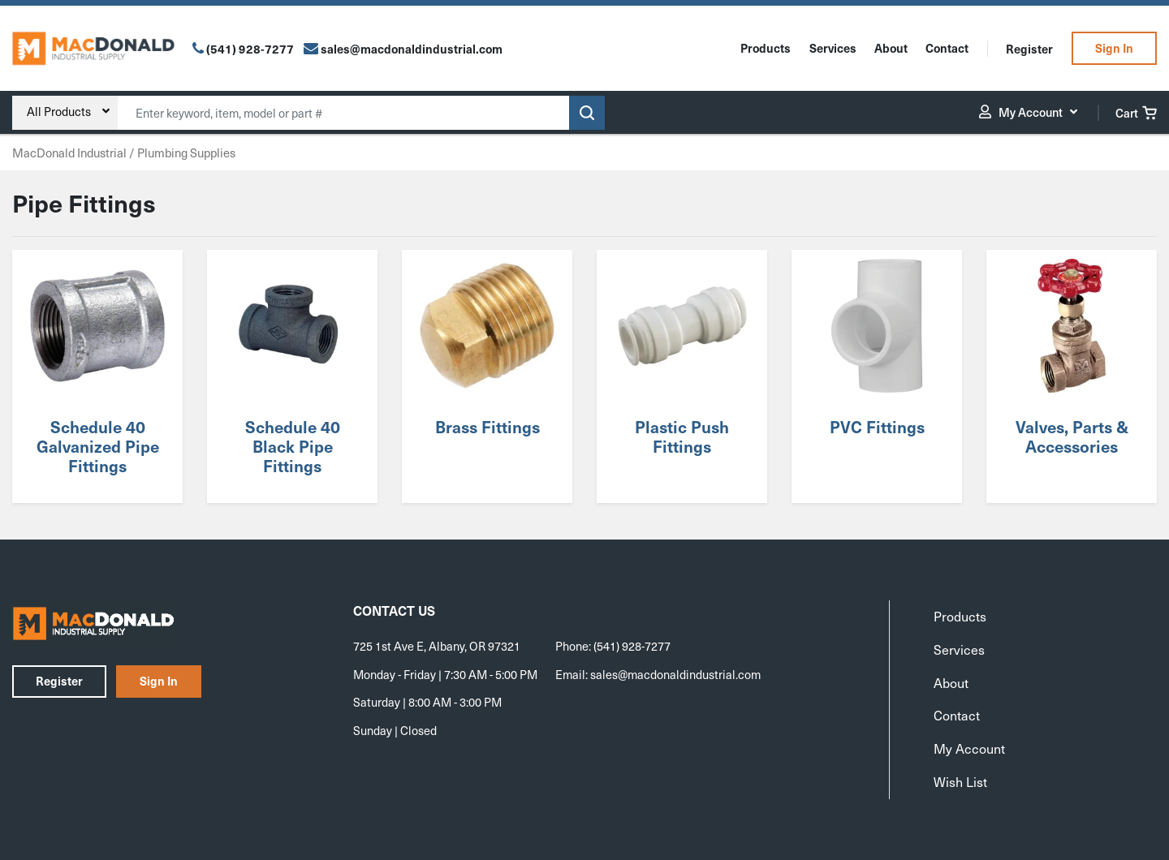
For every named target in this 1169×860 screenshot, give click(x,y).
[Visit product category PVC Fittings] (876, 376)
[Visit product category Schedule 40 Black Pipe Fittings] (292, 376)
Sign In (1114, 48)
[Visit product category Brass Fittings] (487, 376)
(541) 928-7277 (250, 49)
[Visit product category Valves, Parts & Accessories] (1071, 376)
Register (1029, 49)
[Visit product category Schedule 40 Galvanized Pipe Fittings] (97, 376)
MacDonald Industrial (69, 152)
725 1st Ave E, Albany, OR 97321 (436, 646)
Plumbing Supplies (186, 152)
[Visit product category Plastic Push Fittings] (681, 376)
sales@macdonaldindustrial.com (675, 674)
